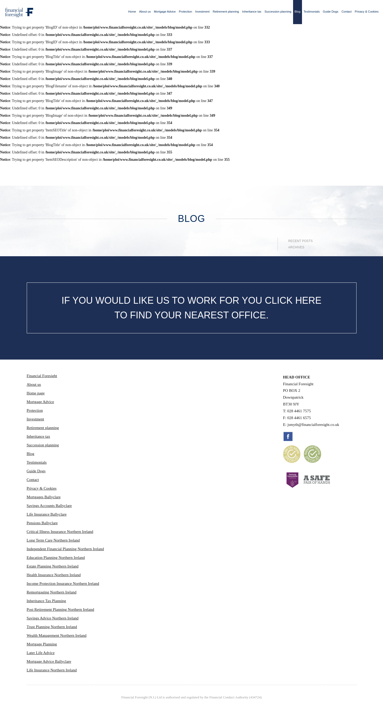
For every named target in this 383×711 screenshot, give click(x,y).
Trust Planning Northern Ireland (52, 627)
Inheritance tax (251, 11)
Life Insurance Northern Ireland (52, 670)
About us (145, 11)
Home (132, 11)
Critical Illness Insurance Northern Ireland (60, 532)
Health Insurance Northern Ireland (54, 575)
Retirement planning (226, 11)
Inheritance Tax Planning (46, 601)
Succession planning (278, 11)
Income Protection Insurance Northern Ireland (63, 583)
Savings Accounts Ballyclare (49, 506)
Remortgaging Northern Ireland (52, 592)
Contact (347, 11)
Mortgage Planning (42, 644)
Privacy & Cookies (367, 11)
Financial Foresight (42, 376)
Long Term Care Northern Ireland (53, 540)
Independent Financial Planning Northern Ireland (65, 549)
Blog (297, 11)
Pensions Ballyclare (42, 523)
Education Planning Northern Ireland (56, 557)
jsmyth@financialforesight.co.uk (313, 425)
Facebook (288, 436)
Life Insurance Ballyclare (47, 514)
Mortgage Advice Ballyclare (49, 661)
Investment (202, 11)
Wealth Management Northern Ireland (57, 635)
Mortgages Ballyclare (44, 497)
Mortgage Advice (165, 11)
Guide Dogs (330, 11)
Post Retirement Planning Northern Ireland (60, 609)
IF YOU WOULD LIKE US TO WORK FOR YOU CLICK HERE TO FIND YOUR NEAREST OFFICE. (192, 307)
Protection (185, 11)
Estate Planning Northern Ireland (53, 566)
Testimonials (312, 11)
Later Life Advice (41, 653)
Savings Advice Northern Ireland (53, 618)
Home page (36, 393)
